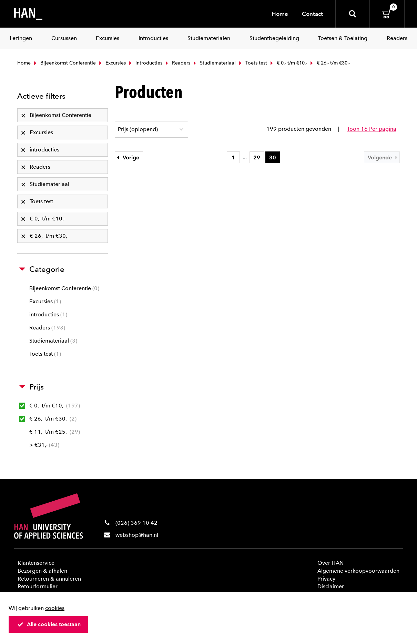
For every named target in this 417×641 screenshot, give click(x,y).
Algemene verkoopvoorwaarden (358, 571)
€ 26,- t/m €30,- (48, 418)
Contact (312, 13)
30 (272, 157)
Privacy (326, 578)
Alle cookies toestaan (49, 624)
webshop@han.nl (136, 535)
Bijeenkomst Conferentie (64, 63)
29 (256, 157)
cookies (54, 608)
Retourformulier (38, 586)
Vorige (127, 157)
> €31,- (39, 445)
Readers (177, 63)
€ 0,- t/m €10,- (288, 63)
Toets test (252, 63)
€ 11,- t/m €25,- (49, 431)
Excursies (112, 63)
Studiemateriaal (214, 63)
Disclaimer (330, 586)
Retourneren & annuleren (49, 578)
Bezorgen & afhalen (42, 571)
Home (280, 13)
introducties (145, 63)
